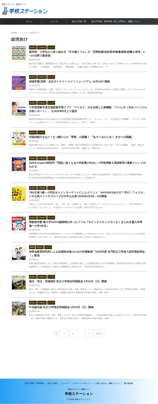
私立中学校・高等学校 (34, 383)
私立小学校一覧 (79, 21)
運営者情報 (128, 383)
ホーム (29, 21)
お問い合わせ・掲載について (107, 383)
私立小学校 (52, 383)
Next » (96, 361)
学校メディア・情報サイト (79, 389)
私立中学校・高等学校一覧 (104, 21)
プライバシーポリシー (82, 383)
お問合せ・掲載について (129, 21)
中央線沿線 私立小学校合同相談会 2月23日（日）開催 (67, 331)
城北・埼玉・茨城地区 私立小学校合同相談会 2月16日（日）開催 (73, 300)
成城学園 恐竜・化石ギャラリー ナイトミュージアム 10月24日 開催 (75, 83)
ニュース (54, 21)
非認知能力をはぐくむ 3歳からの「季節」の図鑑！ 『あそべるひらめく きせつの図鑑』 (86, 145)
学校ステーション (79, 394)
